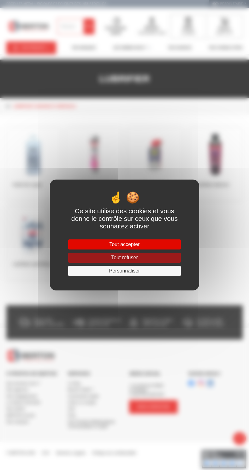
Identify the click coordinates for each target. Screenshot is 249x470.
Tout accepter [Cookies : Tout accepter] (124, 244)
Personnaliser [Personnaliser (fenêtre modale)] (124, 270)
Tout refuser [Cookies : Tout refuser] (124, 257)
